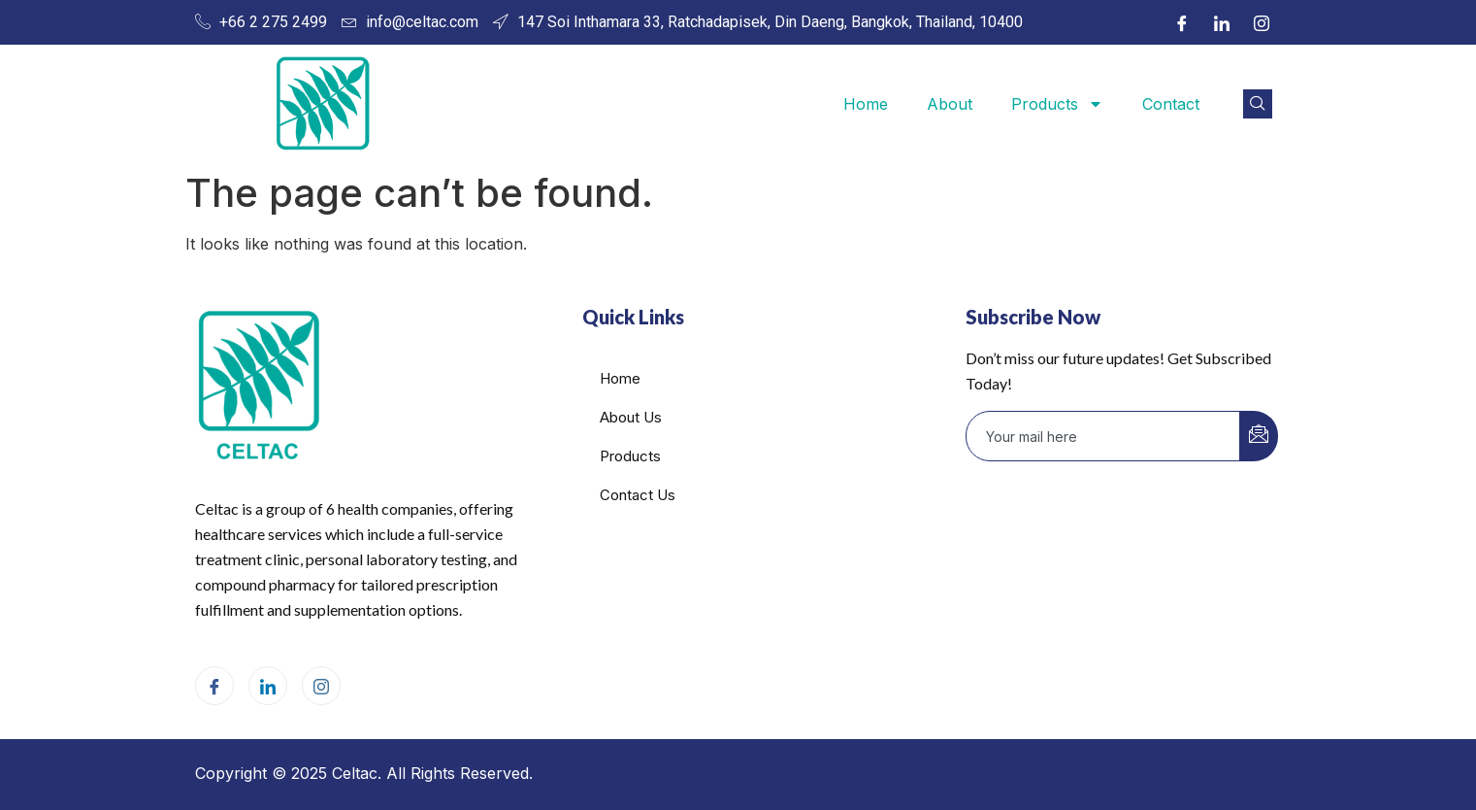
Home (865, 104)
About (949, 104)
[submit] (1258, 436)
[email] (1103, 436)
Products (1057, 103)
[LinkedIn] (1221, 22)
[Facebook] (1182, 22)
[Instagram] (1261, 22)
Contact (1170, 104)
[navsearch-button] (1257, 103)
